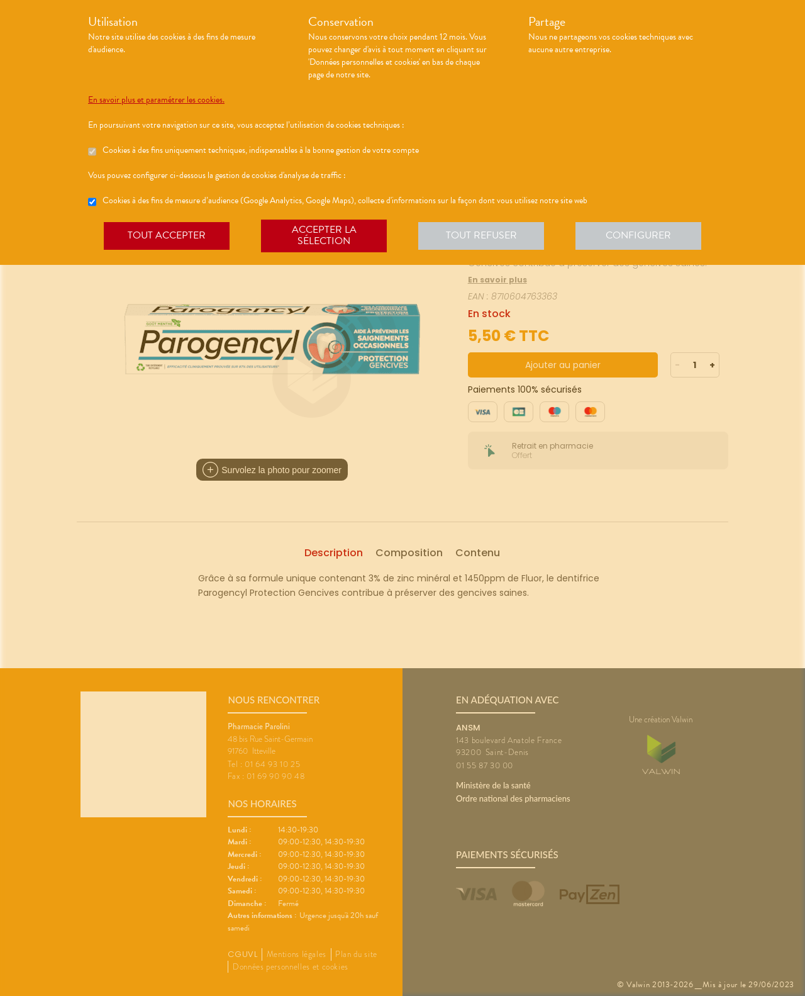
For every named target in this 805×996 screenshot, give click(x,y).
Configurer (638, 235)
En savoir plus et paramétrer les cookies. (156, 100)
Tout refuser (481, 235)
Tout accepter (167, 235)
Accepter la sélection (324, 235)
